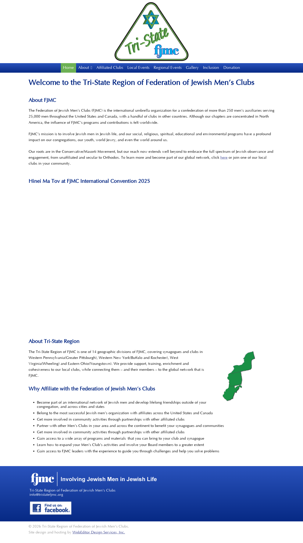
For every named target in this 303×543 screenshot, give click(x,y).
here (224, 158)
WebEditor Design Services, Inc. (98, 532)
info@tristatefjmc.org (46, 495)
